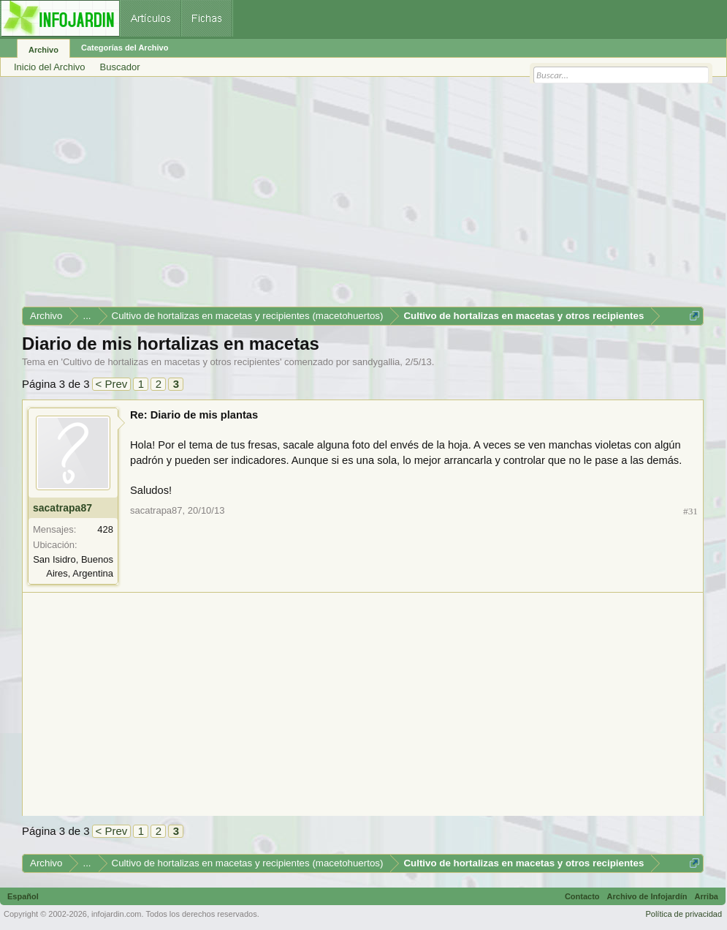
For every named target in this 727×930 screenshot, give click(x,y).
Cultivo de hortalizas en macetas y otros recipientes (171, 361)
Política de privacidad (683, 914)
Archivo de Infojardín (647, 896)
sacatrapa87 (62, 508)
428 (105, 529)
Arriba (706, 896)
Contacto (582, 896)
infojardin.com (116, 914)
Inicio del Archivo (49, 66)
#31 (690, 511)
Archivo (43, 49)
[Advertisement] (363, 196)
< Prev (112, 384)
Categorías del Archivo (124, 47)
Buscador (120, 66)
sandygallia (376, 361)
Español (23, 896)
